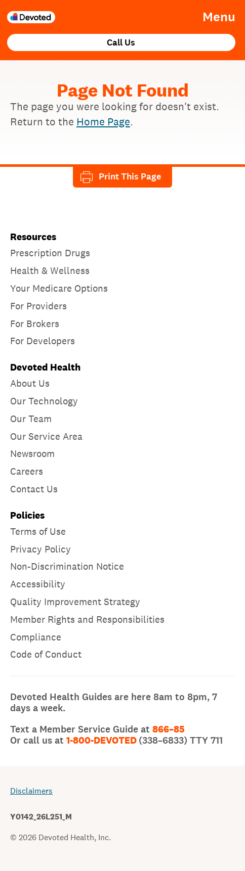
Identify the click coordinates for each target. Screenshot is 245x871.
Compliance (35, 637)
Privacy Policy (40, 549)
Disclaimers (31, 791)
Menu (218, 17)
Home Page (103, 121)
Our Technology (44, 401)
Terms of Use (38, 531)
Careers (26, 471)
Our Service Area (46, 436)
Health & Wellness (50, 270)
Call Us (121, 42)
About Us (30, 383)
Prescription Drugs (50, 253)
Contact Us (34, 489)
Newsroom (32, 453)
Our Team (31, 418)
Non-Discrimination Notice (67, 566)
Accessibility (37, 584)
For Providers (38, 306)
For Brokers (34, 323)
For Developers (42, 341)
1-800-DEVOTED (144, 740)
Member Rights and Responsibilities (87, 619)
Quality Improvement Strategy (75, 601)
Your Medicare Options (59, 288)
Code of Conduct (45, 654)
